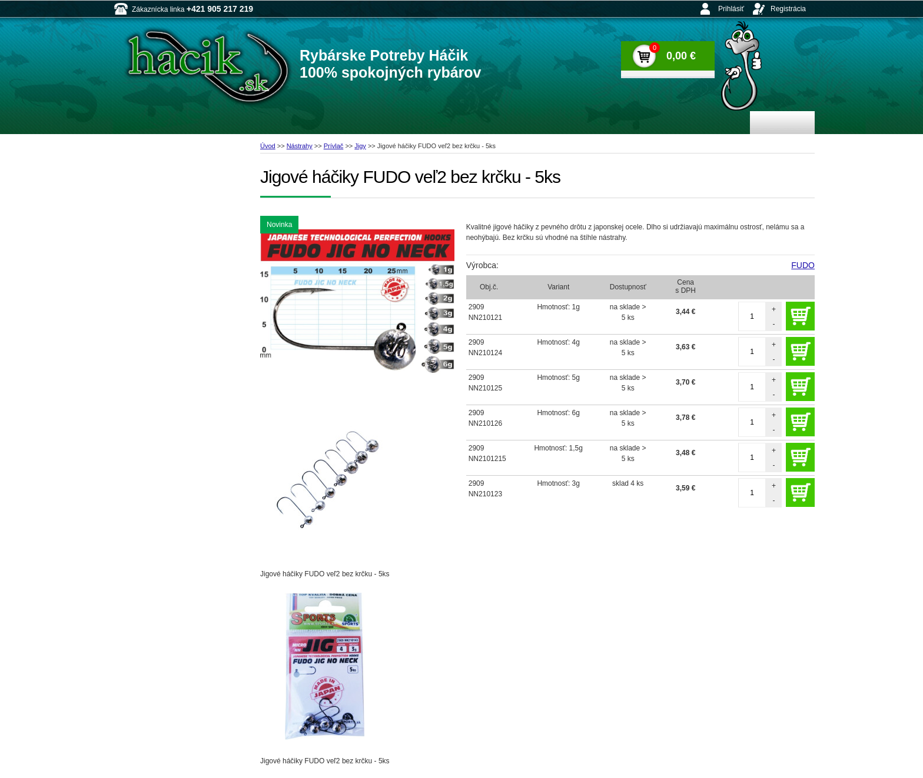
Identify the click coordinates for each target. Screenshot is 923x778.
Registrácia (788, 9)
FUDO (803, 265)
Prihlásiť (731, 9)
